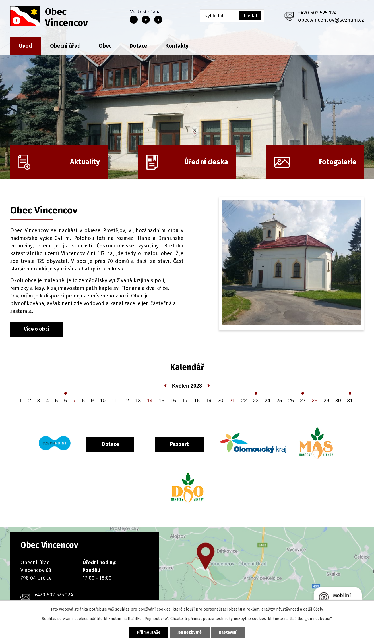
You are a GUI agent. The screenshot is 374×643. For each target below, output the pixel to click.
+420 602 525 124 (317, 13)
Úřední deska (206, 162)
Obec (105, 46)
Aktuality (85, 162)
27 (303, 400)
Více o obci (36, 329)
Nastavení (228, 632)
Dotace (138, 46)
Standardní (146, 20)
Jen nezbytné (189, 632)
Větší (158, 20)
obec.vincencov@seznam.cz (331, 20)
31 (350, 400)
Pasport (179, 444)
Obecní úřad (65, 46)
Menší (134, 20)
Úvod (25, 46)
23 (256, 400)
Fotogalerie (337, 162)
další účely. (313, 609)
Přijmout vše (148, 632)
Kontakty (177, 46)
